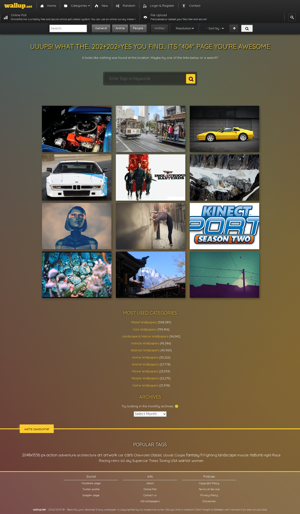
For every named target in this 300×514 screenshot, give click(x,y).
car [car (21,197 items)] (120, 455)
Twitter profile (91, 489)
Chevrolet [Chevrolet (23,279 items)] (142, 455)
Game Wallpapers (145, 385)
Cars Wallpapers (144, 329)
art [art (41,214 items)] (99, 454)
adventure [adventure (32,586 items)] (67, 455)
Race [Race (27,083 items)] (276, 455)
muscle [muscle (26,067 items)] (243, 455)
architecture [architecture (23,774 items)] (86, 455)
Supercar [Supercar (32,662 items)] (140, 460)
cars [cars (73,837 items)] (128, 455)
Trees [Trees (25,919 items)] (153, 460)
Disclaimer (209, 501)
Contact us (150, 495)
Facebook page (91, 483)
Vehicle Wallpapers (145, 343)
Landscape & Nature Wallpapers (145, 336)
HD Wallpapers (150, 501)
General (101, 28)
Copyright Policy (209, 483)
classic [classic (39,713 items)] (156, 454)
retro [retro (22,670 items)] (115, 460)
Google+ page (90, 495)
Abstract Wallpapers (145, 350)
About (150, 483)
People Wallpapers (145, 378)
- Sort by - (213, 28)
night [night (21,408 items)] (267, 455)
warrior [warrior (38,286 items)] (184, 460)
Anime (120, 28)
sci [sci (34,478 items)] (122, 460)
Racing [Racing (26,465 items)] (104, 460)
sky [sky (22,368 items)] (128, 460)
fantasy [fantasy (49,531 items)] (192, 454)
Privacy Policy (209, 495)
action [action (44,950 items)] (51, 454)
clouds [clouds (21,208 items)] (168, 455)
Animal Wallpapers (145, 364)
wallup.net (39, 509)
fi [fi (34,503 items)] (201, 455)
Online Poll (150, 489)
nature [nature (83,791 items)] (256, 455)
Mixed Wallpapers (144, 322)
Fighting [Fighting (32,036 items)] (210, 455)
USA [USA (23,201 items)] (174, 460)
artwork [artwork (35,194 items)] (110, 455)
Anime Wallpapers (145, 357)
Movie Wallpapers (145, 371)
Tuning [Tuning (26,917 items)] (164, 460)
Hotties (159, 28)
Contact (218, 509)
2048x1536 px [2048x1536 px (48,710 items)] (33, 454)
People (138, 28)
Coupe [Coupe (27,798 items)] (179, 455)
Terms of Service (209, 489)
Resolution (183, 28)
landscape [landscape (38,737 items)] (227, 455)
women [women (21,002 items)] (197, 460)
